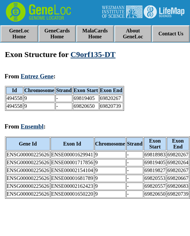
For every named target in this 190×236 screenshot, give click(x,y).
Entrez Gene (37, 76)
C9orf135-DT (93, 54)
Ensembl (32, 126)
